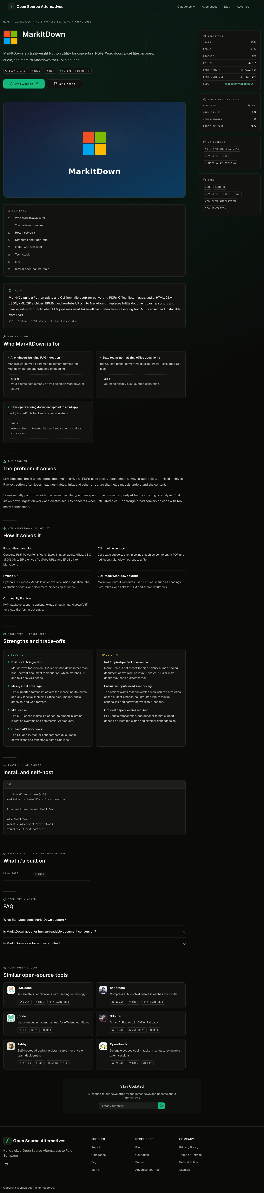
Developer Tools (217, 155)
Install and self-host (28, 247)
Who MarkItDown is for (30, 218)
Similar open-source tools (32, 269)
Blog (227, 6)
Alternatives (209, 6)
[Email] (6, 1164)
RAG (237, 193)
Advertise (243, 6)
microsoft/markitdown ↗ (240, 84)
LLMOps (220, 186)
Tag (93, 1162)
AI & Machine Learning (53, 21)
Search (96, 1147)
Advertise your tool (147, 1170)
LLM (207, 186)
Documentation (215, 208)
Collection (142, 1155)
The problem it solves (29, 225)
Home (6, 21)
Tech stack (22, 254)
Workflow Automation (220, 201)
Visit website (24, 84)
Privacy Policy (188, 1147)
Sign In (95, 1170)
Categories (186, 6)
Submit (139, 1162)
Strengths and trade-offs (31, 240)
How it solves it (25, 232)
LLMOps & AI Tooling (220, 163)
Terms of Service (190, 1155)
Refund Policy (188, 1162)
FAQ (17, 262)
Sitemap (184, 1170)
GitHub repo (64, 84)
